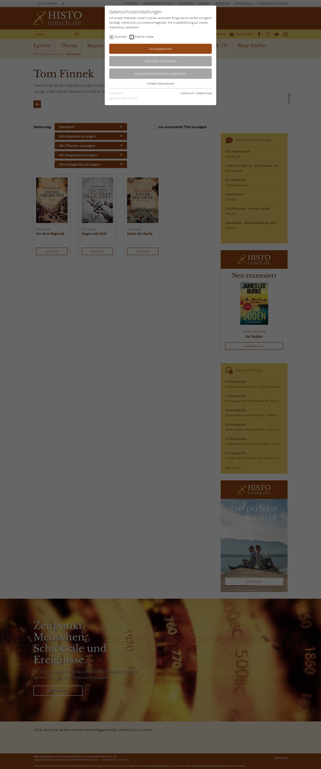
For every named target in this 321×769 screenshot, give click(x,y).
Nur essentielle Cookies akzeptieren (160, 73)
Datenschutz (204, 93)
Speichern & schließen (160, 61)
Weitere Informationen (160, 83)
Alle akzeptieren (160, 48)
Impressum (187, 93)
